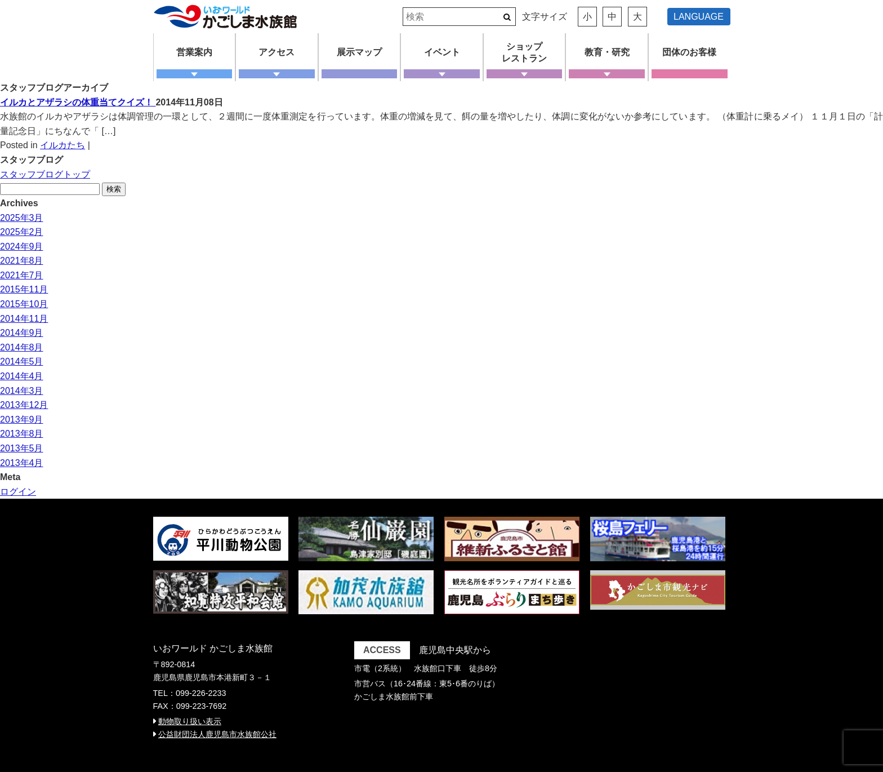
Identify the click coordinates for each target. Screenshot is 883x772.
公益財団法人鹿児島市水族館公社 (217, 734)
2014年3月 (21, 391)
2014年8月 (21, 347)
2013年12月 (24, 405)
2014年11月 (24, 318)
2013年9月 (21, 419)
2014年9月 (21, 333)
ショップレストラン (524, 52)
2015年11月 (24, 289)
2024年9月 (21, 246)
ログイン (18, 491)
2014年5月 (21, 361)
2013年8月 (21, 433)
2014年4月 (21, 376)
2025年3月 (21, 218)
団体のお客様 (689, 52)
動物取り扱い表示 (189, 721)
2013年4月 (21, 463)
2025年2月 (21, 232)
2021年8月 (21, 260)
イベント (442, 52)
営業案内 (194, 52)
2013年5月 (21, 448)
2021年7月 (21, 275)
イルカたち (62, 145)
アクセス (276, 52)
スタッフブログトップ (45, 174)
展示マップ (359, 52)
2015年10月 (24, 304)
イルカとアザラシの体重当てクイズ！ (77, 102)
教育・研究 (607, 52)
